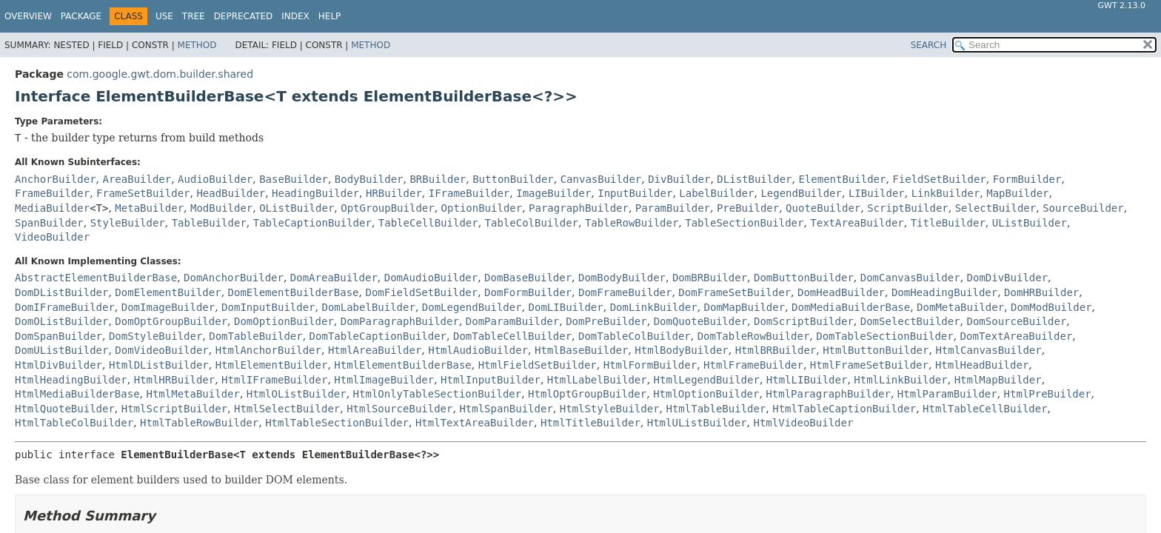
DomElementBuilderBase (293, 292)
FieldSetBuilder (939, 179)
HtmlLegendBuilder (707, 380)
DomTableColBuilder (634, 336)
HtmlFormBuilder (650, 365)
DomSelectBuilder (910, 321)
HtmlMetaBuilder (192, 394)
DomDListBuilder (61, 292)
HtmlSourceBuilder (399, 409)
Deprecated (243, 16)
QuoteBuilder (823, 208)
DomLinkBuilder (653, 307)
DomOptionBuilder (284, 321)
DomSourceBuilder (1017, 321)
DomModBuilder (1051, 307)
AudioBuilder (215, 179)
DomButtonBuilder (804, 278)
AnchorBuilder (55, 179)
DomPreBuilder (606, 321)
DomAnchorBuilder (234, 278)
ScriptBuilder (907, 208)
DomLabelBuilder (368, 307)
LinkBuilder (945, 193)
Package (81, 16)
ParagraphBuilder (579, 208)
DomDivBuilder (1007, 278)
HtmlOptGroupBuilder (587, 394)
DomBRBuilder (709, 278)
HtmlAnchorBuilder (268, 350)
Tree (193, 16)
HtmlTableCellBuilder (985, 409)
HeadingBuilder (315, 193)
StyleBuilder (127, 223)
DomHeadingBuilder (944, 292)
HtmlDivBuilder (58, 365)
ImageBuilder (553, 193)
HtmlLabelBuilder (597, 380)
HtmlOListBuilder (297, 394)
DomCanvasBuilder (910, 278)
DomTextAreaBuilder (1016, 336)
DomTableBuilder (255, 336)
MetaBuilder (149, 208)
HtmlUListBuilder (697, 423)
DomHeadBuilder (841, 292)
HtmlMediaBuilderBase (77, 394)
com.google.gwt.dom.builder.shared (160, 74)
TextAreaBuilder (856, 223)
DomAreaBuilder (334, 278)
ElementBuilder (842, 179)
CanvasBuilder (601, 179)
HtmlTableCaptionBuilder (844, 409)
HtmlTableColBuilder (74, 423)
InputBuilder (635, 193)
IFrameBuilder (469, 193)
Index (295, 16)
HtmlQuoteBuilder (65, 409)
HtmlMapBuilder (998, 380)
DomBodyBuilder (622, 278)
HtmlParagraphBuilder (828, 394)
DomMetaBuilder (960, 307)
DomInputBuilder (268, 307)
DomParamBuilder (512, 321)
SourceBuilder (1083, 208)
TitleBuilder (948, 223)
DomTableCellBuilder (512, 336)
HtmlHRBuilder (174, 380)
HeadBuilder (230, 193)
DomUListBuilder (61, 350)
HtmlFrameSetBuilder (869, 365)
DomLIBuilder (566, 307)
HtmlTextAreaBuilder (474, 423)
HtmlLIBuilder (807, 380)
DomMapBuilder (745, 307)
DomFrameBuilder (625, 292)
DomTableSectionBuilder (884, 336)
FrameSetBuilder (143, 193)
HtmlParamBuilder (947, 394)
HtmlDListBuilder (159, 365)
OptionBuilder (482, 208)
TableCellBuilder (428, 223)
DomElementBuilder (168, 292)
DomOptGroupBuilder (171, 321)
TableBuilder (209, 223)
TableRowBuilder (631, 223)
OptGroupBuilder (387, 208)
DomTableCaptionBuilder (378, 336)
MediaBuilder (52, 208)
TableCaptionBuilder (312, 223)
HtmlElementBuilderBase (402, 365)
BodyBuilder (369, 179)
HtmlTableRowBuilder (199, 423)
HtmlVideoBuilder (804, 423)
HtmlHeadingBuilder (71, 380)
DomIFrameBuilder (65, 307)
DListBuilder (754, 179)
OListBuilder (296, 208)
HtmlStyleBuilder (610, 409)
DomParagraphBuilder (400, 321)
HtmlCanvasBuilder (988, 350)
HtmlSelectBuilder (287, 409)
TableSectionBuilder (744, 223)
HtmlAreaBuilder (374, 350)
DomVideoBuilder (161, 350)
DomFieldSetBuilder (421, 292)
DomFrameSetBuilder (734, 292)
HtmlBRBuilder (776, 350)
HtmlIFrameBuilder (274, 380)
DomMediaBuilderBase (851, 307)
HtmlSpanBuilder (505, 409)
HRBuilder (394, 193)
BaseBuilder (293, 179)
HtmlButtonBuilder (876, 350)
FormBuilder (1027, 179)
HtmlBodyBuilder (681, 350)
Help (329, 16)
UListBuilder (1029, 223)
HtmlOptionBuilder (706, 394)
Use (164, 16)
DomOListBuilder (61, 321)
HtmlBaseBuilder (581, 350)
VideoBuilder (52, 237)
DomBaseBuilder (528, 278)
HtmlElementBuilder (271, 365)
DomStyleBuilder (155, 336)
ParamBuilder (672, 208)
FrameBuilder (52, 193)
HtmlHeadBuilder (981, 365)
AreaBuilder (136, 179)
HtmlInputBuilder (491, 380)
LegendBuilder (801, 193)
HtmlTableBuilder (716, 409)
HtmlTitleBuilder (590, 423)
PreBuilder (748, 208)
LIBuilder (877, 193)
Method (197, 45)
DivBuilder (679, 179)
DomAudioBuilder (431, 278)
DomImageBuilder (168, 307)
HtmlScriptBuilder (174, 409)
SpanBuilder (49, 223)
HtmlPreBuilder (1047, 394)
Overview (28, 16)
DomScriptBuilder (804, 321)
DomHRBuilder (1041, 292)
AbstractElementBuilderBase (96, 278)
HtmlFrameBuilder (753, 365)
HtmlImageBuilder (384, 380)
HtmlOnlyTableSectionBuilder (437, 394)
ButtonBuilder (513, 179)
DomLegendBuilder (472, 307)
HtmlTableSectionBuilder (337, 423)
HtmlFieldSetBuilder (537, 365)
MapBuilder (1017, 193)
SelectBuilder (996, 208)
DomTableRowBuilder (753, 336)
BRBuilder (437, 179)
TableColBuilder (531, 223)
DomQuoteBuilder (700, 321)
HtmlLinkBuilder (900, 380)
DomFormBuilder (528, 292)
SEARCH (929, 45)
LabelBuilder (716, 193)
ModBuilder (221, 208)
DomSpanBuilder (58, 336)
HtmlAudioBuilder (478, 350)
